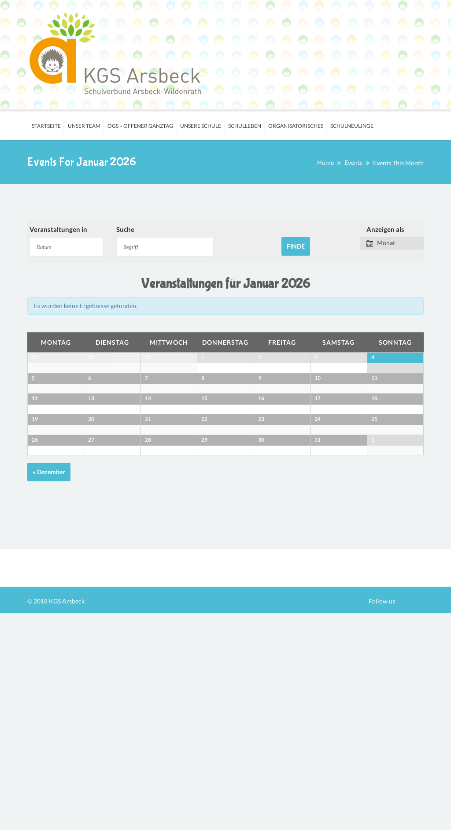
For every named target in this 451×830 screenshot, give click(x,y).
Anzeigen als (385, 229)
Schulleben (244, 126)
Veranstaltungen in (58, 229)
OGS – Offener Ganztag (140, 126)
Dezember (49, 688)
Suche (125, 229)
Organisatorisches (295, 126)
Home (325, 162)
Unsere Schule (200, 126)
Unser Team (84, 126)
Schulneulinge (351, 126)
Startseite (46, 126)
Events (353, 162)
